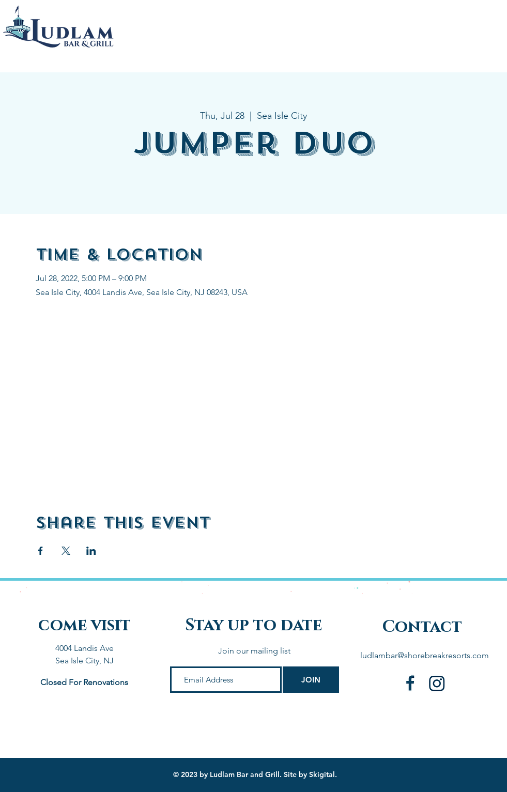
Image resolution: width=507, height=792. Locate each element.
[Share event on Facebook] (40, 551)
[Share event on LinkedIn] (91, 551)
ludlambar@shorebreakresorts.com (424, 655)
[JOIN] (311, 679)
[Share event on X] (66, 551)
